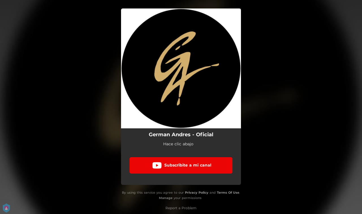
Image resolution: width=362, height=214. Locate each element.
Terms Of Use (228, 192)
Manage (166, 198)
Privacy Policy (196, 192)
